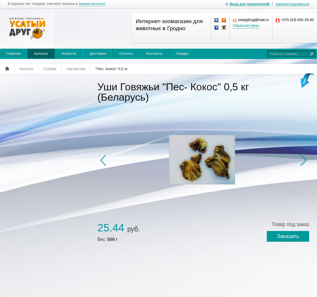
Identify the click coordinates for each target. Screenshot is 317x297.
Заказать (288, 236)
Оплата (126, 54)
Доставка (97, 54)
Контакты (154, 54)
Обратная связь (246, 26)
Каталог (41, 54)
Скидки (182, 54)
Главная (13, 54)
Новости (68, 54)
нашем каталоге (92, 4)
